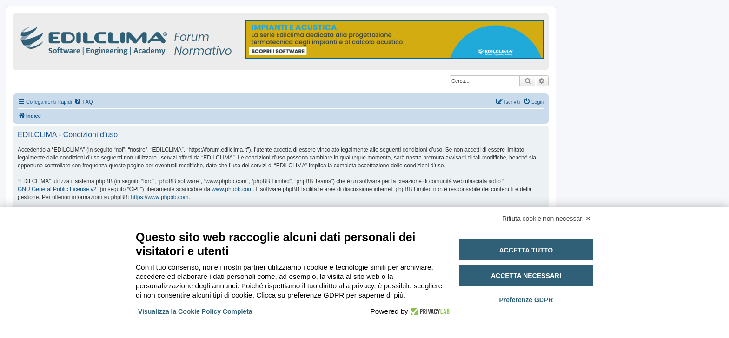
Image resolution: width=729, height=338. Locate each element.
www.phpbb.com (232, 189)
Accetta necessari (526, 275)
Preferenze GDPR (526, 300)
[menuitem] (83, 101)
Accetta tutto (526, 250)
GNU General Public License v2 (57, 189)
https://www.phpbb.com (159, 197)
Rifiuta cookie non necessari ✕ (546, 218)
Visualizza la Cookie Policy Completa (195, 311)
